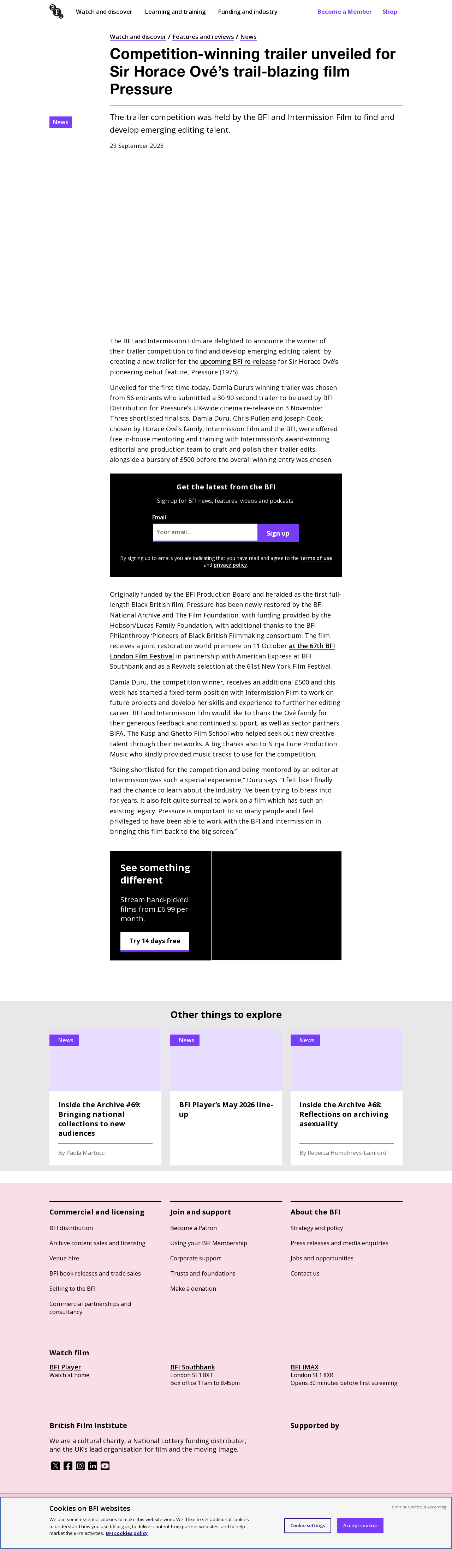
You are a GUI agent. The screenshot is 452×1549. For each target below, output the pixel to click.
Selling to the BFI (72, 1288)
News (248, 36)
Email (205, 527)
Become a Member (344, 11)
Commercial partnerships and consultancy (90, 1308)
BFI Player (65, 1367)
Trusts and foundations (203, 1273)
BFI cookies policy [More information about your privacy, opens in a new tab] (127, 1533)
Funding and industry (248, 11)
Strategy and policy (317, 1228)
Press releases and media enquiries (339, 1243)
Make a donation (193, 1288)
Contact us (305, 1273)
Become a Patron (193, 1228)
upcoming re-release (238, 361)
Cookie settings (307, 1525)
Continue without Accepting (419, 1506)
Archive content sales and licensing (97, 1243)
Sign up (278, 533)
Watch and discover (104, 11)
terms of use (316, 558)
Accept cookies (360, 1525)
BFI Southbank (192, 1367)
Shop (389, 11)
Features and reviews (203, 36)
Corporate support (195, 1258)
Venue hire (64, 1258)
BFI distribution (71, 1228)
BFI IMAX (305, 1367)
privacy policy (230, 564)
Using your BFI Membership (208, 1243)
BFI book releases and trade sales (95, 1273)
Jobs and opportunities (322, 1258)
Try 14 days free (154, 940)
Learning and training (175, 11)
